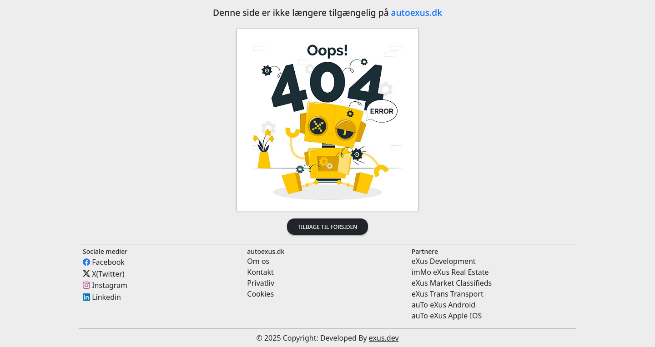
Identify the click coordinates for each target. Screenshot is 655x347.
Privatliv (260, 283)
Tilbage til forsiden (328, 227)
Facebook (108, 262)
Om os (258, 261)
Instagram (109, 285)
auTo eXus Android (443, 305)
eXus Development (444, 261)
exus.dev (384, 338)
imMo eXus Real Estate (450, 272)
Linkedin (106, 297)
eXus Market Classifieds (452, 283)
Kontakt (260, 272)
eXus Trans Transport (448, 294)
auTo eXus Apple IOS (447, 316)
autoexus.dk (416, 12)
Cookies (260, 294)
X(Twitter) (108, 273)
